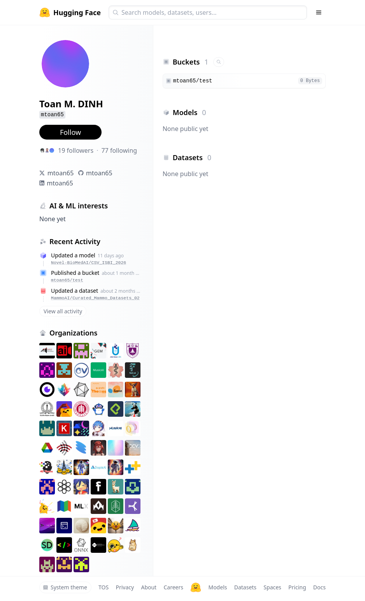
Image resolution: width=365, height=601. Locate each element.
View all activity (63, 311)
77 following (119, 150)
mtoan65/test (67, 280)
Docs (319, 587)
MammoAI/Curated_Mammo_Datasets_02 (95, 297)
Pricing (297, 587)
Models (217, 587)
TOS (103, 587)
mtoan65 (60, 173)
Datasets (245, 587)
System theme (65, 587)
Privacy (125, 587)
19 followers (75, 150)
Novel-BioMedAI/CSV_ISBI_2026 (88, 262)
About (148, 587)
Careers (173, 587)
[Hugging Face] (195, 587)
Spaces (272, 587)
